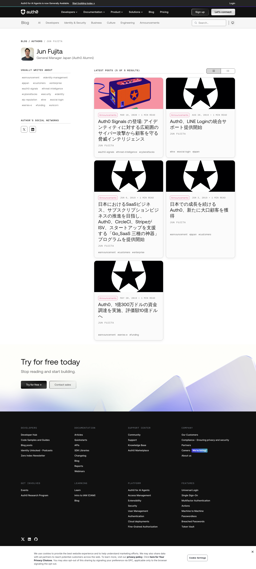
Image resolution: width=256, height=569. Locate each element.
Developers (52, 22)
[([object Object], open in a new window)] (24, 129)
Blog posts (26, 445)
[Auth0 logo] (29, 12)
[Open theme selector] (232, 22)
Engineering (128, 22)
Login (232, 3)
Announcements (150, 22)
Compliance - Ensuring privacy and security (205, 440)
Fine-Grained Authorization (143, 526)
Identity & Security (75, 22)
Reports (78, 466)
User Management (138, 511)
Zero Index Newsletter (33, 455)
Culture (111, 22)
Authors (36, 41)
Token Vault (188, 526)
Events (24, 490)
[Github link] (36, 539)
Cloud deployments (138, 521)
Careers (195, 451)
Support (132, 440)
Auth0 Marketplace (138, 450)
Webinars (79, 471)
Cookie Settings (197, 561)
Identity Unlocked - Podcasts (37, 450)
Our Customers (190, 434)
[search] (209, 23)
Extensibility (134, 500)
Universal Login (190, 490)
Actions (186, 505)
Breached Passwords (193, 521)
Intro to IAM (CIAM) (85, 495)
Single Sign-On (190, 495)
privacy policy (135, 560)
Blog (25, 23)
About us (186, 455)
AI (39, 22)
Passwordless (189, 516)
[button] (200, 12)
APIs (76, 445)
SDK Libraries (81, 450)
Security (132, 505)
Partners (186, 445)
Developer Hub (29, 434)
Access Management (139, 495)
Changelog (80, 455)
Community (134, 434)
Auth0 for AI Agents (139, 490)
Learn (77, 490)
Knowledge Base (137, 445)
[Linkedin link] (29, 539)
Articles (78, 434)
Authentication (136, 516)
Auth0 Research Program (34, 495)
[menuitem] (69, 12)
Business (96, 22)
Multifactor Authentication (196, 500)
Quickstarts (80, 440)
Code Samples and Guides (35, 440)
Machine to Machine (193, 511)
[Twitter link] (23, 539)
